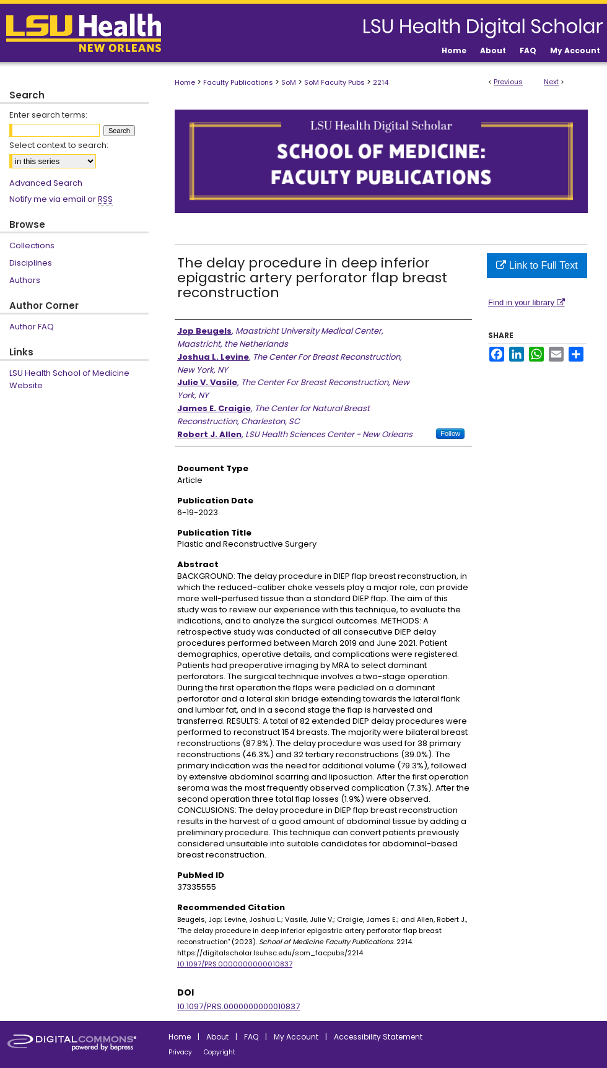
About (217, 1036)
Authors (24, 280)
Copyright (219, 1052)
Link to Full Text (536, 265)
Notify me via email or (61, 199)
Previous (508, 82)
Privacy (180, 1052)
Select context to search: (58, 145)
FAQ (251, 1036)
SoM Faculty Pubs (334, 82)
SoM (288, 82)
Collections (32, 245)
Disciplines (30, 263)
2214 (380, 82)
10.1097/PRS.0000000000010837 (234, 964)
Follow (450, 433)
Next (551, 82)
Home (185, 82)
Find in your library (526, 302)
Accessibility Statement (378, 1036)
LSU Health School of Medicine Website (69, 379)
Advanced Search (45, 183)
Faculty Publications (238, 82)
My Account (296, 1036)
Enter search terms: (48, 115)
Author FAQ (31, 326)
